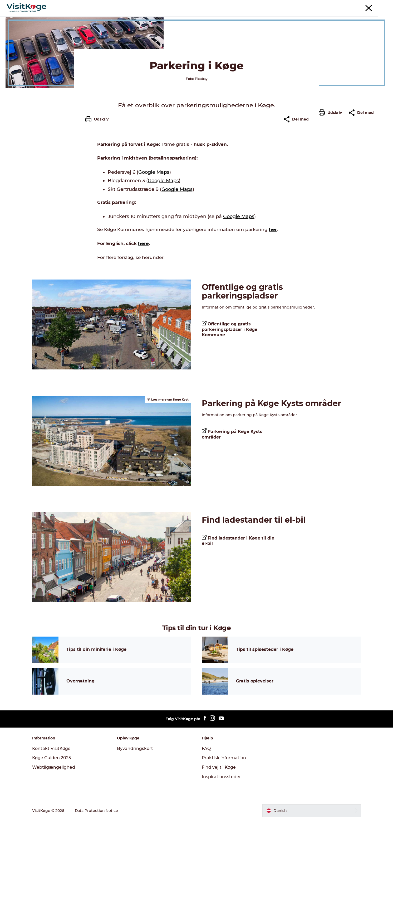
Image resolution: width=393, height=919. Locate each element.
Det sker (166, 17)
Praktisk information (224, 855)
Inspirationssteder (221, 874)
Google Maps (153, 273)
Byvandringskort (135, 846)
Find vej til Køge (219, 865)
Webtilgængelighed (54, 865)
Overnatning (226, 17)
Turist (308, 5)
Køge (16, 33)
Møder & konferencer (335, 5)
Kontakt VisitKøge (52, 846)
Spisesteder (194, 17)
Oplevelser (139, 17)
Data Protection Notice (98, 908)
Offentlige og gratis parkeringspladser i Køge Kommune (230, 429)
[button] (332, 238)
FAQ (206, 846)
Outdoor (255, 17)
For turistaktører (369, 5)
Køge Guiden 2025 (52, 855)
